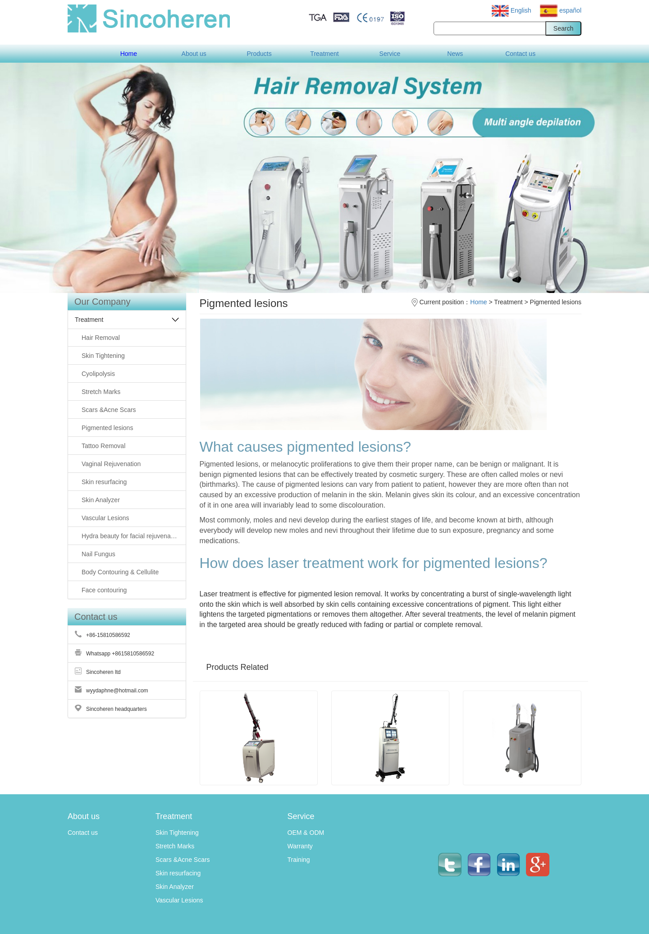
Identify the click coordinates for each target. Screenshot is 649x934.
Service (390, 53)
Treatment (324, 53)
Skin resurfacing (178, 873)
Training (299, 859)
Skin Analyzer (174, 886)
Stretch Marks (174, 846)
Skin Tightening (177, 832)
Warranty (300, 846)
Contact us (520, 53)
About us (194, 53)
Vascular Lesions (179, 900)
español (560, 10)
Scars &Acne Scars (182, 859)
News (455, 53)
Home (128, 53)
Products (259, 53)
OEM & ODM (306, 832)
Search (563, 28)
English (512, 10)
